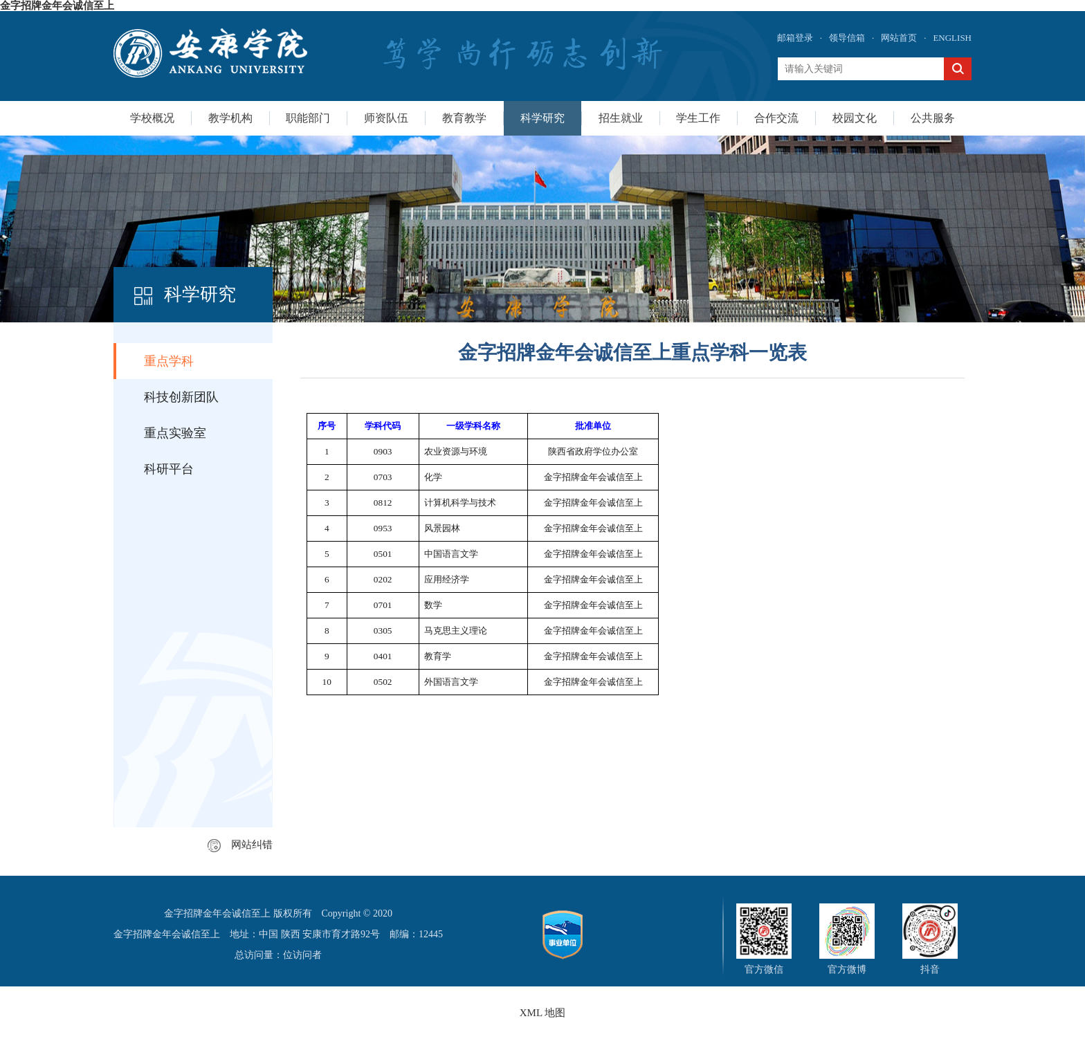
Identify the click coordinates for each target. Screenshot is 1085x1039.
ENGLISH (952, 38)
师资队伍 (386, 118)
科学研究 (542, 118)
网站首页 (899, 38)
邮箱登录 (795, 38)
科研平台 (169, 469)
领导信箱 (847, 38)
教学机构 (230, 118)
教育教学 (464, 118)
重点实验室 (175, 433)
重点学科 (169, 361)
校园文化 (854, 118)
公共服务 (933, 118)
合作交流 (776, 118)
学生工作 (698, 118)
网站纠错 (240, 844)
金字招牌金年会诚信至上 (57, 5)
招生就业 (621, 118)
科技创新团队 (181, 397)
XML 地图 (543, 1012)
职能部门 (308, 118)
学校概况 (152, 118)
